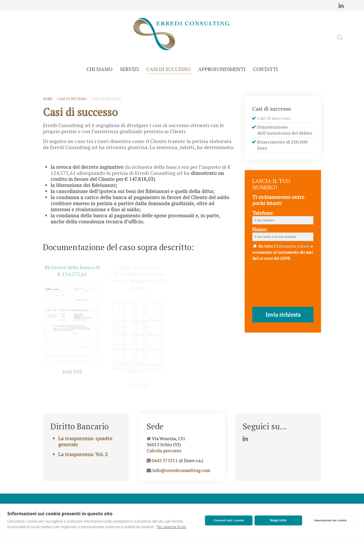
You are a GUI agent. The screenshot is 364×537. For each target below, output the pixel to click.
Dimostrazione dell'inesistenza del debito (284, 130)
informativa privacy (293, 246)
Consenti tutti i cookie (229, 520)
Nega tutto (278, 520)
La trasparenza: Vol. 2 (83, 464)
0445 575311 (164, 471)
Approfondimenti (221, 69)
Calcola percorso (164, 461)
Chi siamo (99, 69)
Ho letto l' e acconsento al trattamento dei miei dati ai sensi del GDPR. (282, 252)
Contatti (265, 69)
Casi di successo (168, 69)
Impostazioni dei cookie (330, 520)
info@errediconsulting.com (181, 480)
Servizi (129, 69)
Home (48, 99)
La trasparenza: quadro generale (85, 451)
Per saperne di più (171, 526)
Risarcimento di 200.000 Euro (282, 145)
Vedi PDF (72, 371)
